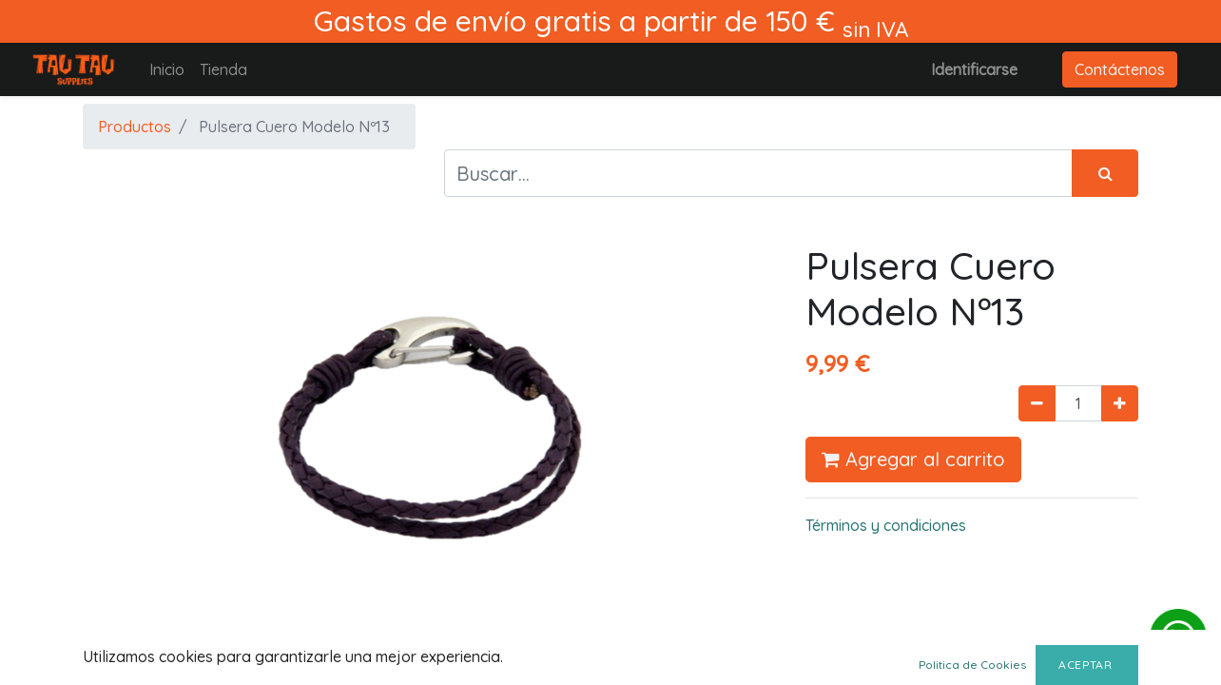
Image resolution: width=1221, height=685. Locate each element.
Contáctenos (1120, 69)
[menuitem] (167, 69)
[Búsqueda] (1105, 173)
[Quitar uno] (1037, 403)
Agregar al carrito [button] (913, 459)
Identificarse (974, 69)
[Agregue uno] (1119, 403)
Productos (134, 126)
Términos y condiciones (885, 525)
